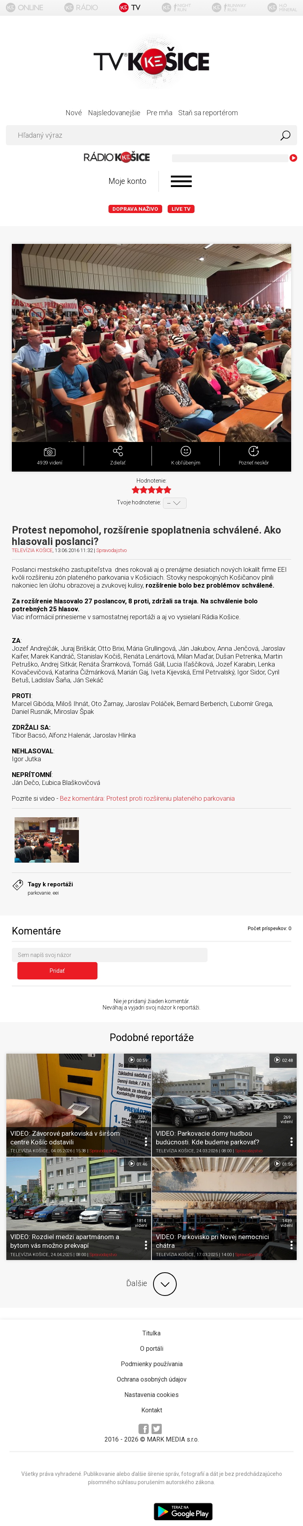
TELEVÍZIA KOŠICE (32, 550)
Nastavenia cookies (151, 1380)
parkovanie (39, 893)
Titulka (151, 1319)
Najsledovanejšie (114, 113)
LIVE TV (181, 209)
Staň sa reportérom (208, 113)
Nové (73, 113)
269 (287, 1105)
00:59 (137, 1046)
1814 (141, 1208)
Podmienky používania (152, 1350)
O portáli (151, 1334)
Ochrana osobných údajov (152, 1365)
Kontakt (151, 1396)
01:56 (283, 1149)
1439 (287, 1208)
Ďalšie (151, 1270)
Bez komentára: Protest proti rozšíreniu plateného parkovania (147, 798)
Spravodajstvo (111, 550)
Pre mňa (159, 113)
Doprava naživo (135, 209)
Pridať (252, 956)
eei (56, 893)
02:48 (283, 1046)
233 (141, 1105)
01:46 (137, 1149)
